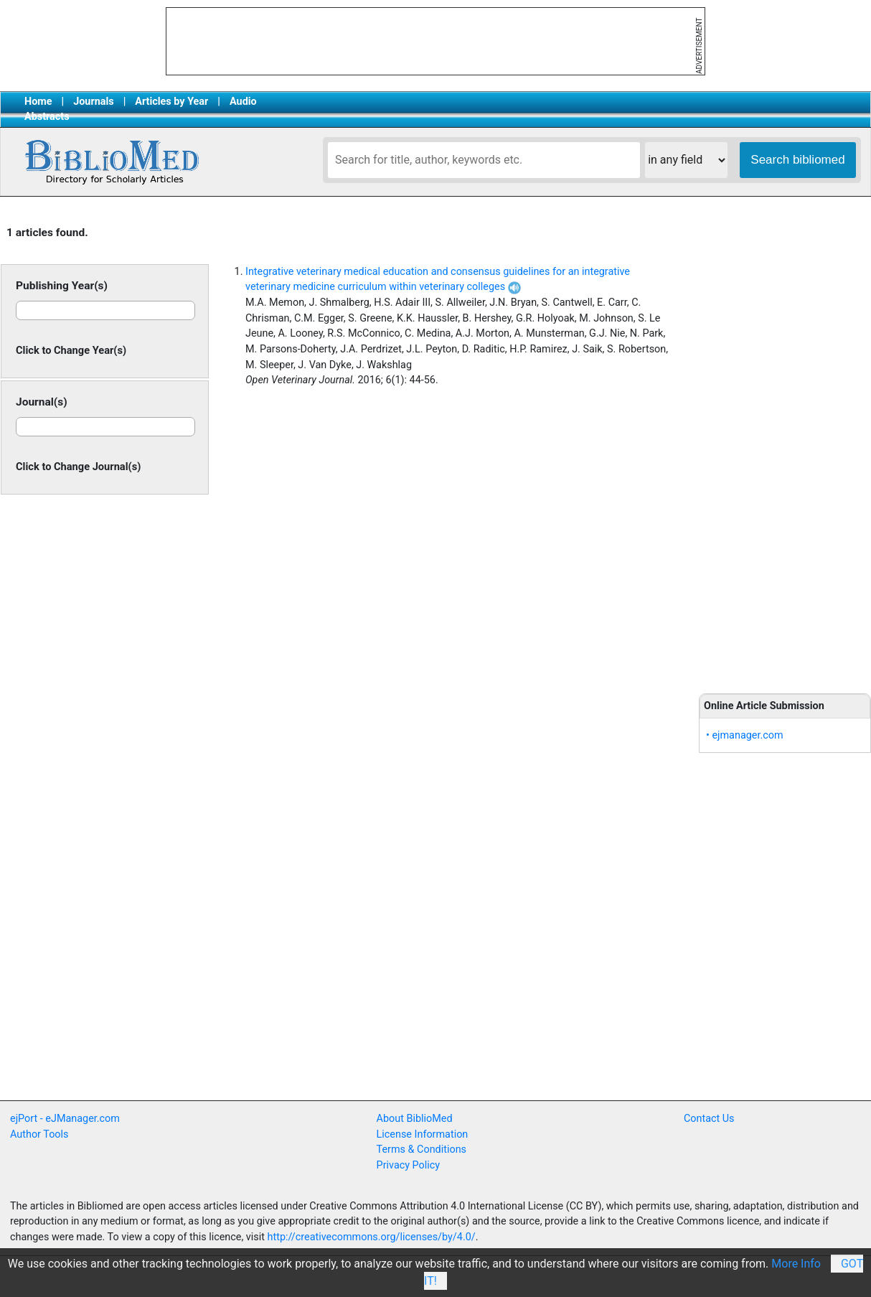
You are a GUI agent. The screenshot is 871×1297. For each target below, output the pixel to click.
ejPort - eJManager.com (65, 1119)
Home (38, 101)
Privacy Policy (409, 1165)
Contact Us (709, 1119)
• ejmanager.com (744, 735)
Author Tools (39, 1134)
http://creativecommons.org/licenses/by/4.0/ (372, 1237)
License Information (423, 1134)
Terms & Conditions (421, 1149)
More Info (796, 1263)
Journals (93, 101)
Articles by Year (171, 101)
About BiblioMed (415, 1119)
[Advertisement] (785, 446)
